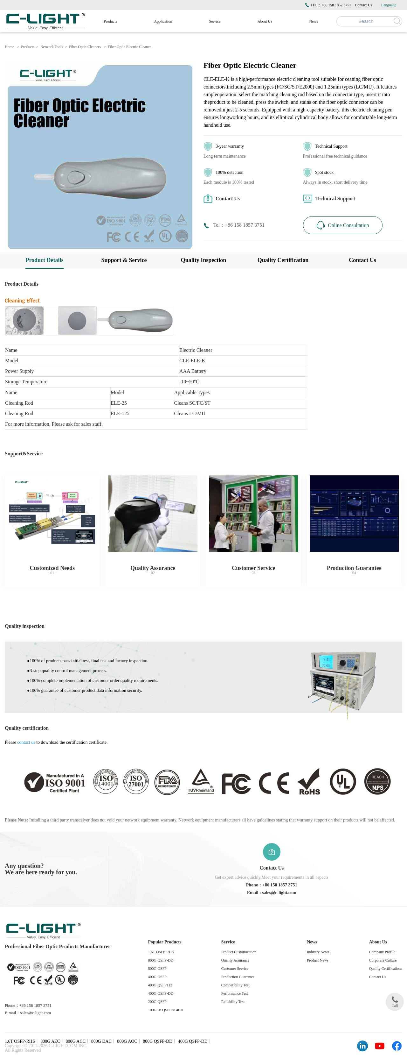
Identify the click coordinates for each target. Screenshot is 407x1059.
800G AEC (50, 1041)
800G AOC (127, 1041)
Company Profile (382, 952)
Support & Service (124, 260)
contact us (26, 742)
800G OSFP (157, 968)
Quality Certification (283, 260)
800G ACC (76, 1041)
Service (215, 21)
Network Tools (51, 47)
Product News (317, 960)
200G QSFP (157, 1001)
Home (9, 47)
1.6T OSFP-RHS (161, 952)
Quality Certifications (385, 968)
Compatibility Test (235, 985)
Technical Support (329, 198)
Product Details (44, 260)
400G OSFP (157, 977)
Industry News (318, 952)
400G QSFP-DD (161, 993)
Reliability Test (233, 1001)
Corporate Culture (383, 960)
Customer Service (235, 968)
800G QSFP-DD (161, 960)
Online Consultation (342, 225)
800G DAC (101, 1041)
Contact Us (363, 5)
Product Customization (238, 952)
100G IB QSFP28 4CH (165, 1010)
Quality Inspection (203, 260)
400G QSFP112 (160, 985)
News (313, 21)
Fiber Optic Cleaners (85, 47)
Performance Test (234, 993)
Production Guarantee (238, 977)
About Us (265, 21)
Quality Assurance (235, 960)
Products (110, 21)
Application (163, 21)
